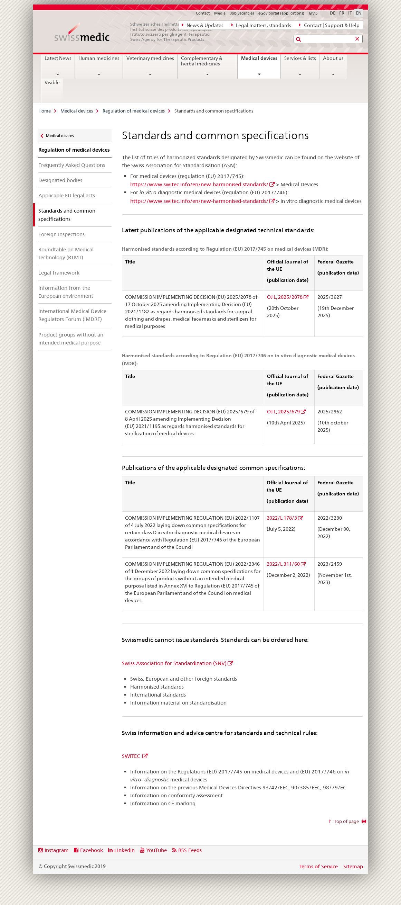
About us (333, 58)
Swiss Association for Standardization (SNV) (174, 663)
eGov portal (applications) (281, 13)
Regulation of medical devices (134, 111)
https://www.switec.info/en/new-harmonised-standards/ (199, 184)
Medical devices (260, 60)
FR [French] (341, 13)
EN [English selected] (359, 13)
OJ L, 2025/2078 (285, 297)
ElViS (313, 13)
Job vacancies (242, 13)
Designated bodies (60, 180)
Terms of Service (318, 866)
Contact (203, 13)
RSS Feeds (190, 850)
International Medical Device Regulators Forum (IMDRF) (72, 315)
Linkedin (124, 850)
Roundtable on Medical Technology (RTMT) (66, 253)
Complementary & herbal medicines (201, 60)
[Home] (136, 32)
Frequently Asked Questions (71, 165)
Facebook (91, 850)
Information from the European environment (65, 292)
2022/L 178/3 (282, 518)
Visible (52, 82)
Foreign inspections (61, 234)
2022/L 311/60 (283, 564)
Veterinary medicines (150, 58)
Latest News (58, 58)
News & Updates (202, 25)
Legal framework (58, 272)
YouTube (156, 850)
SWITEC (131, 756)
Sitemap (353, 866)
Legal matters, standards (261, 25)
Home (44, 111)
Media (220, 13)
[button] (299, 39)
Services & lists (300, 58)
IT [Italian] (350, 13)
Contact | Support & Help (329, 25)
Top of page (346, 821)
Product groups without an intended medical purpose (70, 338)
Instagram (57, 850)
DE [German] (332, 13)
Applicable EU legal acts (66, 195)
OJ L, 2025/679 (283, 411)
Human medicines (99, 58)
